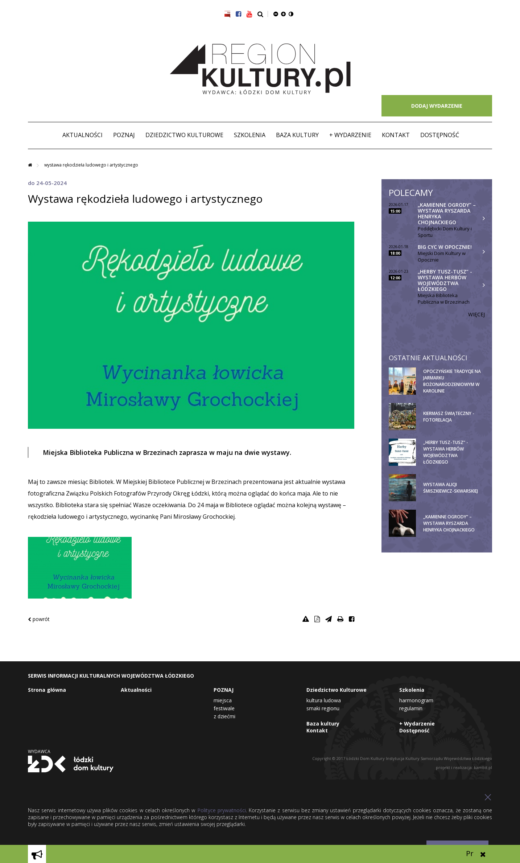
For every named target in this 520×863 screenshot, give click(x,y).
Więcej (476, 314)
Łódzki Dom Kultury (71, 764)
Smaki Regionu (322, 708)
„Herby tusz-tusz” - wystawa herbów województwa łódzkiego (445, 280)
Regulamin (410, 708)
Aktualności (82, 135)
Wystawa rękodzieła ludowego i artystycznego (91, 165)
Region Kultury (260, 69)
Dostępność (439, 135)
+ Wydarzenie (350, 135)
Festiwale (224, 708)
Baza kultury (297, 135)
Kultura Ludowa (323, 700)
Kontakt (396, 135)
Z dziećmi (224, 716)
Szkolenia (249, 135)
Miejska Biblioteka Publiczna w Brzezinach (444, 298)
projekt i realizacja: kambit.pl (464, 767)
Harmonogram (416, 700)
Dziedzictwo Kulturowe (184, 135)
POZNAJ (124, 135)
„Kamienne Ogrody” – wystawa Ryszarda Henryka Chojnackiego (447, 213)
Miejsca (223, 700)
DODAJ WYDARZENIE (436, 105)
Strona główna (47, 689)
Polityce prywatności (221, 810)
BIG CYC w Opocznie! (445, 246)
